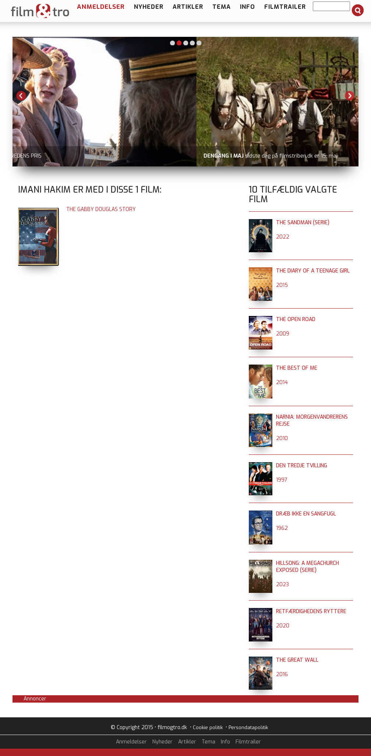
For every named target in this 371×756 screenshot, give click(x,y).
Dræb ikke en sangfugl (306, 513)
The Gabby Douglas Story (101, 209)
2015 (282, 285)
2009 (282, 333)
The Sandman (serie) (302, 222)
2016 (282, 674)
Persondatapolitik (248, 727)
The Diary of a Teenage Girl (313, 270)
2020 (282, 625)
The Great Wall (297, 660)
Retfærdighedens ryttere (311, 611)
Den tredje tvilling (301, 465)
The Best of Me (296, 368)
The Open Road (295, 319)
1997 (281, 480)
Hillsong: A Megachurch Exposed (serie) (307, 567)
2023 (282, 584)
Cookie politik (208, 727)
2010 (282, 438)
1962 (282, 528)
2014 (282, 382)
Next (349, 96)
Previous (21, 96)
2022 (282, 236)
